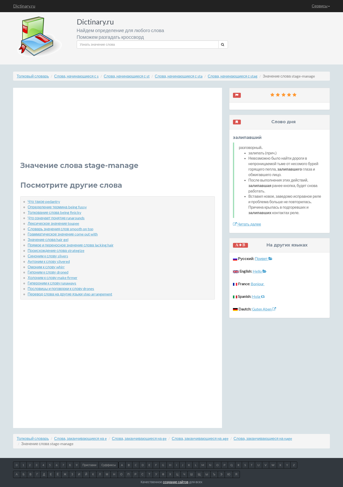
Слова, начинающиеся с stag (232, 76)
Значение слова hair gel (48, 239)
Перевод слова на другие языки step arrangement (70, 294)
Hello (260, 271)
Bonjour (258, 283)
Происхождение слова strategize (56, 250)
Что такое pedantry (44, 201)
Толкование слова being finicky (54, 212)
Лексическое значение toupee (53, 223)
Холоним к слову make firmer (52, 277)
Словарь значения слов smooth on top (60, 228)
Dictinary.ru (24, 6)
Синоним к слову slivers (48, 256)
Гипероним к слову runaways (52, 283)
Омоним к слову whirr (46, 267)
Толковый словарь (33, 76)
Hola (258, 296)
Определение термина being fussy (57, 207)
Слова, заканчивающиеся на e (80, 438)
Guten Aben (264, 309)
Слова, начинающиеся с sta (178, 76)
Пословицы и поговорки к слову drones (61, 288)
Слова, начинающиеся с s (76, 76)
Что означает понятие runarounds (56, 218)
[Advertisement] (117, 128)
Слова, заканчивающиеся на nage (263, 438)
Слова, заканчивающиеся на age (200, 438)
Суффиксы (108, 465)
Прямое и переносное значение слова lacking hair (71, 245)
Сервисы (321, 6)
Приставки (89, 465)
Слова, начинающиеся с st (127, 76)
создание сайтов (175, 482)
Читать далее (247, 224)
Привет (263, 258)
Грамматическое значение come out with (63, 234)
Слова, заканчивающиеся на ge (139, 438)
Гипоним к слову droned (48, 272)
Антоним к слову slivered (49, 261)
